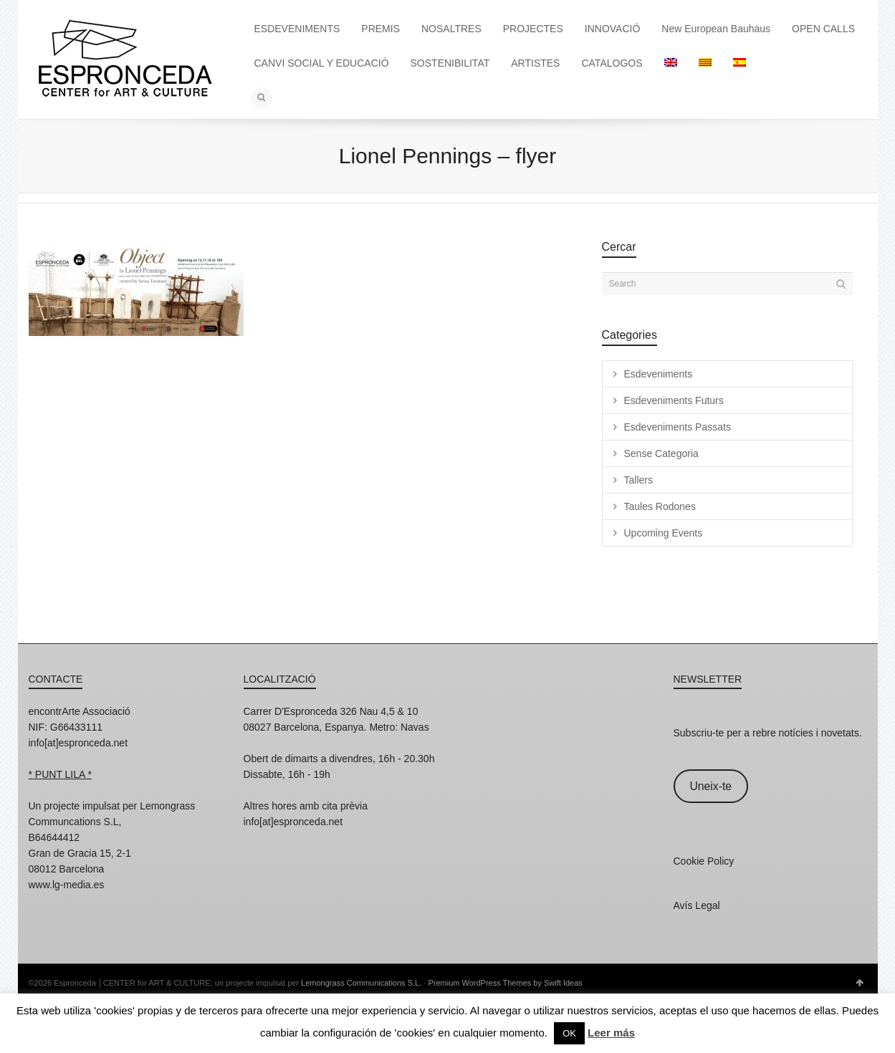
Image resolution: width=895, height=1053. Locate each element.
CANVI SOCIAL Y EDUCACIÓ (321, 63)
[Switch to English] (670, 63)
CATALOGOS (611, 63)
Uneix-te (710, 786)
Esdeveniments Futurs (674, 400)
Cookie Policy (704, 861)
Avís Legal (697, 905)
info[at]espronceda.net (78, 743)
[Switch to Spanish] (739, 63)
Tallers (638, 480)
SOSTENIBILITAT (450, 63)
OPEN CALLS (823, 28)
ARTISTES (535, 63)
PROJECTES (533, 28)
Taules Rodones (660, 506)
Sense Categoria (661, 453)
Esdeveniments (658, 374)
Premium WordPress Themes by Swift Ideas (505, 983)
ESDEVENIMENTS (297, 28)
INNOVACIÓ (613, 28)
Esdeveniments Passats (677, 427)
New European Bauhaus (715, 28)
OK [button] (569, 1033)
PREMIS (380, 28)
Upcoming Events (663, 533)
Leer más (611, 1032)
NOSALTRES (451, 28)
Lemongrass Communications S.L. (361, 983)
